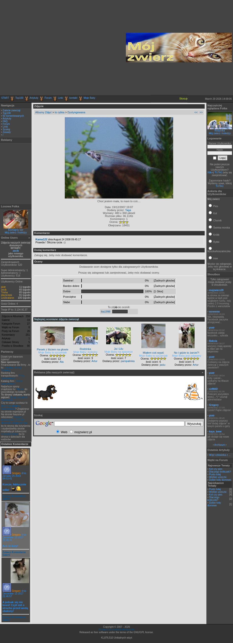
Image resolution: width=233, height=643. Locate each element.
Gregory (16, 473)
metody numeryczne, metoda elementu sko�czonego (14, 420)
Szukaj (6, 129)
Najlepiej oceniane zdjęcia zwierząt (56, 319)
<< (196, 112)
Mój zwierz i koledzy (16, 232)
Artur (94, 361)
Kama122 (41, 239)
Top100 (19, 98)
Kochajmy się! (15, 230)
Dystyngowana (76, 112)
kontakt (73, 98)
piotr (3, 287)
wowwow (214, 311)
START (5, 98)
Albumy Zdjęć (43, 112)
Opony (20, 389)
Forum (48, 98)
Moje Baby (89, 98)
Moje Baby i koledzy (85, 351)
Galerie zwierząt (11, 110)
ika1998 (106, 311)
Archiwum (219, 445)
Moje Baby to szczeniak (52, 352)
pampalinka (127, 361)
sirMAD (213, 389)
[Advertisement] (46, 47)
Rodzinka (220, 130)
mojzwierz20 (216, 290)
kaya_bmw (215, 431)
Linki (60, 98)
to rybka (59, 112)
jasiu (162, 364)
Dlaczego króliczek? (220, 471)
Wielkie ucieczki (218, 477)
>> (201, 112)
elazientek (6, 295)
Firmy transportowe (11, 382)
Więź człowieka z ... (220, 455)
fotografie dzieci (9, 434)
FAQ (5, 121)
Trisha (4, 292)
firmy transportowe (12, 377)
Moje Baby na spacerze (118, 351)
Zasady (7, 132)
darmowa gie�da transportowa (10, 407)
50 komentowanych (13, 116)
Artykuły (34, 98)
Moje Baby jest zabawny (186, 355)
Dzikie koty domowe (220, 479)
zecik (16, 250)
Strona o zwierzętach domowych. (117, 629)
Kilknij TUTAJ (215, 172)
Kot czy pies (215, 469)
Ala (62, 361)
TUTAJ (219, 186)
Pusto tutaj (215, 474)
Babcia (213, 341)
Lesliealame (7, 298)
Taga (128, 210)
